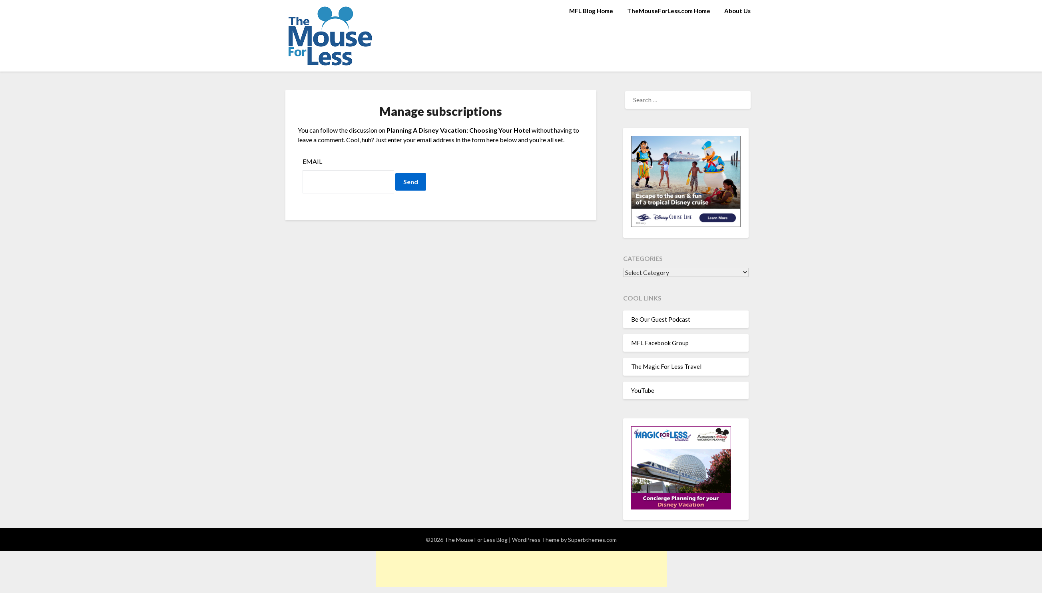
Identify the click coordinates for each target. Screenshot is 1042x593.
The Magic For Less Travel (666, 366)
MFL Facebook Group (660, 342)
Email (312, 161)
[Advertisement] (521, 569)
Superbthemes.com (592, 539)
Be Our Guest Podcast (660, 319)
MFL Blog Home (591, 10)
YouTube (642, 390)
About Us (737, 10)
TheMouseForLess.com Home (668, 10)
